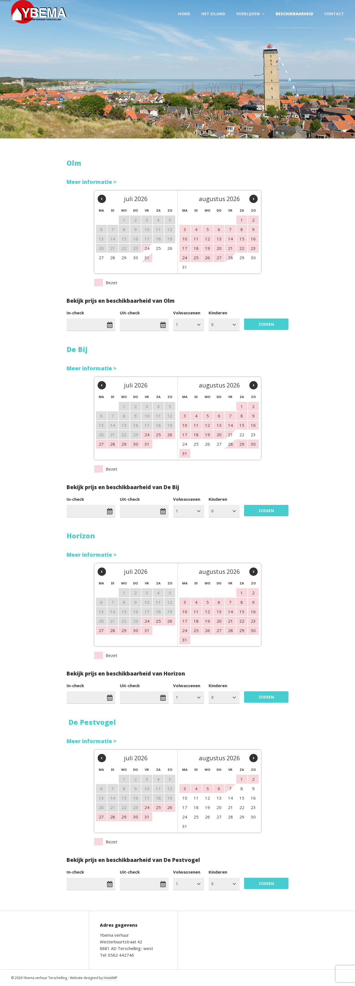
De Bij (77, 349)
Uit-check (130, 312)
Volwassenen (186, 312)
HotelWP (110, 977)
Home (184, 13)
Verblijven (248, 13)
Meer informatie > (91, 182)
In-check (75, 312)
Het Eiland (213, 13)
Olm (74, 163)
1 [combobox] (177, 324)
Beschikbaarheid (294, 13)
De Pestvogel (92, 722)
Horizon (81, 535)
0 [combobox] (212, 324)
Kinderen (218, 312)
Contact (334, 13)
